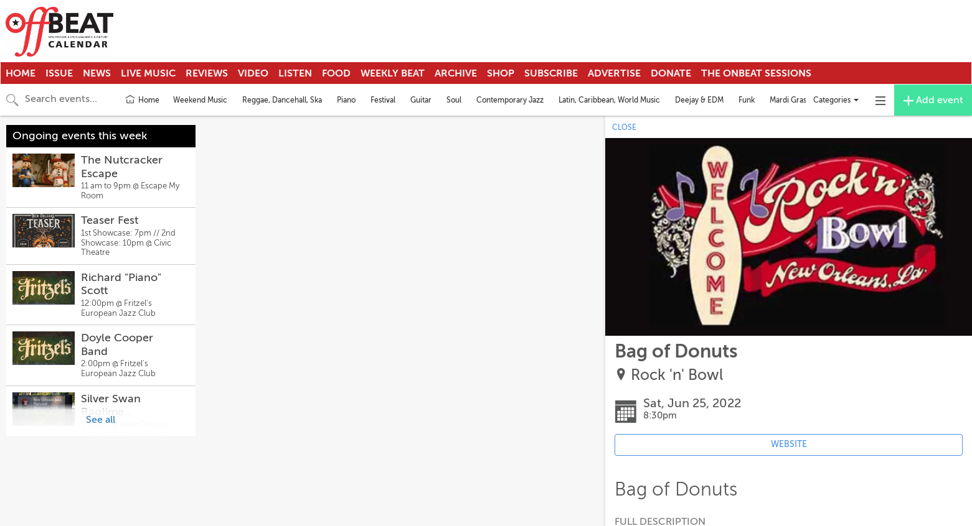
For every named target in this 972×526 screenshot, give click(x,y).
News (97, 73)
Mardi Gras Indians (801, 100)
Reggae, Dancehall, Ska (282, 100)
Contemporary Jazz (510, 100)
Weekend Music (200, 100)
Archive (456, 73)
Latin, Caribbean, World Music (609, 100)
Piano (346, 100)
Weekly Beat (393, 73)
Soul (453, 100)
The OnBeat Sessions (756, 73)
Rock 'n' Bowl (677, 375)
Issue (59, 73)
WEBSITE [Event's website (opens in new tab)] (789, 444)
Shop (500, 73)
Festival (382, 100)
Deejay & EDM (699, 100)
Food (336, 73)
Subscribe (551, 73)
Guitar (421, 100)
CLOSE (624, 127)
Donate (671, 73)
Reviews (207, 73)
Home (20, 73)
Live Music (148, 73)
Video (253, 73)
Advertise (614, 73)
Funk (746, 100)
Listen (295, 73)
